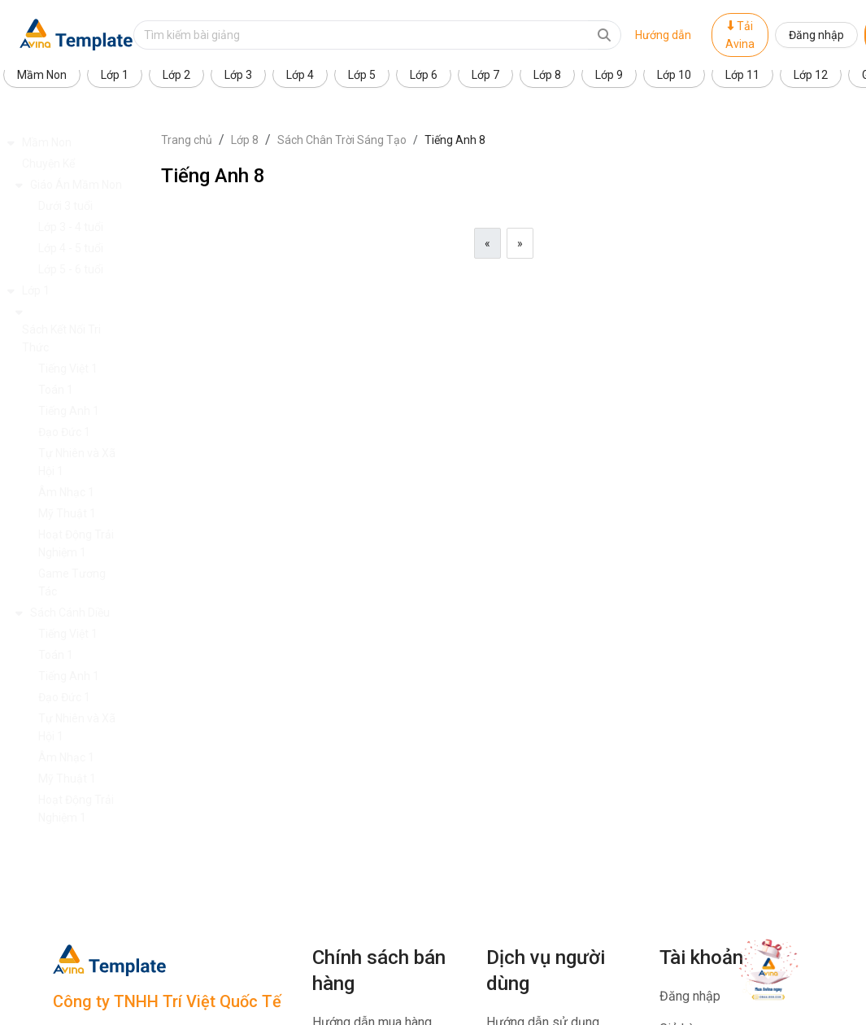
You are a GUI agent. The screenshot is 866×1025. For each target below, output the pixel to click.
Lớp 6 (423, 74)
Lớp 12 (811, 74)
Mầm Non (42, 74)
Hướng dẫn (663, 34)
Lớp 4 (300, 74)
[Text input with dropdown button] (360, 35)
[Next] (520, 243)
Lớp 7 (485, 74)
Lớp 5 (362, 74)
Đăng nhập (816, 34)
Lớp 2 (176, 74)
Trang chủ (186, 139)
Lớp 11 (742, 74)
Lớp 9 (609, 74)
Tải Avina (740, 35)
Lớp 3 (238, 74)
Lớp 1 (114, 74)
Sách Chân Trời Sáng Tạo (342, 139)
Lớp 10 (674, 74)
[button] (80, 142)
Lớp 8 (547, 74)
